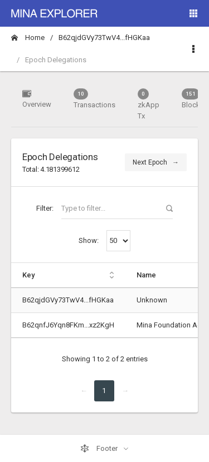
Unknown (152, 300)
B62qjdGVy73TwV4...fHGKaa (104, 37)
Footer (99, 448)
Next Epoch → (156, 162)
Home (28, 37)
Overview (36, 98)
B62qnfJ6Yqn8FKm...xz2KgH (68, 325)
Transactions (94, 98)
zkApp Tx (148, 104)
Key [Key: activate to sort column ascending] (28, 275)
